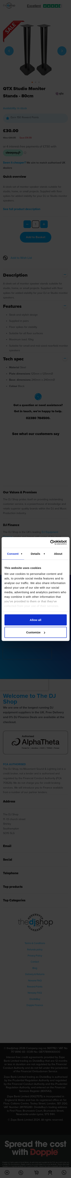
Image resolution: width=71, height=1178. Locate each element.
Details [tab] (35, 553)
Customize (35, 632)
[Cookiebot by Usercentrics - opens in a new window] (50, 542)
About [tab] (58, 553)
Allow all (35, 619)
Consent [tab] (13, 553)
